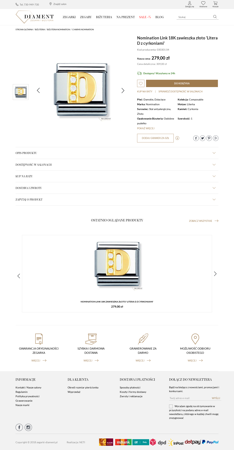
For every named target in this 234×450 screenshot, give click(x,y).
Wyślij (216, 397)
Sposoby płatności (130, 387)
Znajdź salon (58, 3)
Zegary (86, 17)
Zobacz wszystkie (203, 220)
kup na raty (116, 176)
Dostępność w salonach (116, 164)
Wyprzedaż (74, 391)
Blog (159, 17)
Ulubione (203, 4)
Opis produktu (116, 153)
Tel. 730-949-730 (27, 4)
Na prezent (125, 17)
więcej (38, 360)
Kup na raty (144, 91)
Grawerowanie (24, 400)
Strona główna (24, 29)
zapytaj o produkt (116, 199)
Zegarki (69, 17)
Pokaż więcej (145, 128)
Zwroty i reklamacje (131, 395)
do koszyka (182, 83)
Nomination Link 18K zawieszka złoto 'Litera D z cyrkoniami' (117, 301)
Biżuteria (104, 17)
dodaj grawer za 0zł (155, 138)
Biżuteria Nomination (58, 29)
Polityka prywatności (27, 395)
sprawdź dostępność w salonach (180, 91)
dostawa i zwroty (116, 188)
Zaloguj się (189, 4)
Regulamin (22, 391)
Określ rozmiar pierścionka (83, 387)
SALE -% (145, 17)
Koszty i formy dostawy (133, 391)
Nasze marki (22, 404)
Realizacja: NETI (76, 441)
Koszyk (215, 4)
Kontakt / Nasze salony (28, 387)
